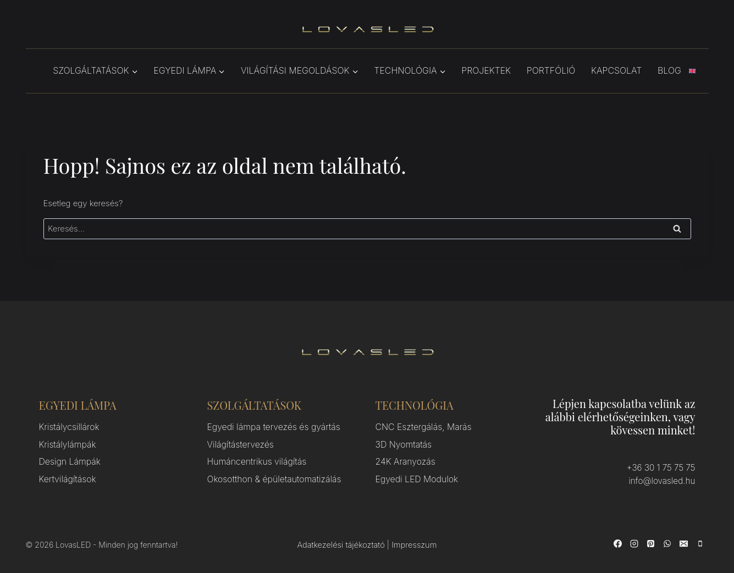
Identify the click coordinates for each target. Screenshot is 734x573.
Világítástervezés (239, 443)
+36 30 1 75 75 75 (662, 467)
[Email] (684, 543)
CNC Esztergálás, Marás (421, 427)
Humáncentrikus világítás (254, 460)
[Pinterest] (651, 543)
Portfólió (551, 70)
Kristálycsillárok (67, 427)
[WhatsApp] (667, 543)
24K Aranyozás (404, 460)
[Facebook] (618, 543)
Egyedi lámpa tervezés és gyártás (270, 427)
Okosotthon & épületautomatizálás (270, 476)
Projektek (486, 70)
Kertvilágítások (66, 476)
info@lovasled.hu (662, 481)
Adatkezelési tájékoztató (341, 544)
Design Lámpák (68, 460)
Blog (669, 70)
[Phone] (700, 543)
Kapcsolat (616, 70)
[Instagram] (634, 543)
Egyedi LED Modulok (415, 476)
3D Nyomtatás (402, 443)
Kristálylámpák (66, 443)
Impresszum (413, 544)
